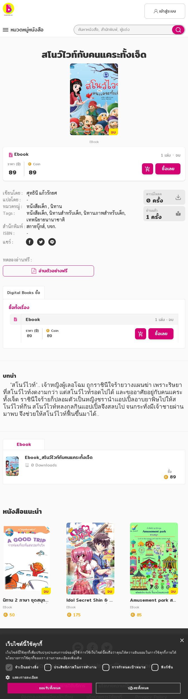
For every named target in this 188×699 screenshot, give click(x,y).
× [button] (182, 641)
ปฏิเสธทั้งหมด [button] (138, 688)
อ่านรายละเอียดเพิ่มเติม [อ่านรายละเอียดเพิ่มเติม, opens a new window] (63, 658)
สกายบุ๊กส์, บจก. (41, 226)
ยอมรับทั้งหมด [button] (50, 688)
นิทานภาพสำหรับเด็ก (103, 213)
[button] (94, 677)
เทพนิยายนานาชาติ (45, 220)
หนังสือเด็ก (37, 206)
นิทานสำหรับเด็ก (65, 213)
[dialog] (94, 667)
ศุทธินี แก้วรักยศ (41, 193)
